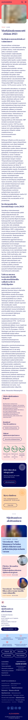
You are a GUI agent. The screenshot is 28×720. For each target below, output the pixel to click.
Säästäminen (20, 697)
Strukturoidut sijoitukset (8, 697)
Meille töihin (4, 664)
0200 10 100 (21, 664)
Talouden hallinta (20, 700)
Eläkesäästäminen (7, 615)
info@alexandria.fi (21, 670)
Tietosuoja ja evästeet (7, 670)
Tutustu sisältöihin (9, 629)
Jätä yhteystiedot (10, 482)
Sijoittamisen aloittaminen (9, 618)
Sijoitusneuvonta (16, 693)
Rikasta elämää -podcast (9, 621)
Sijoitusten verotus (18, 695)
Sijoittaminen (5, 625)
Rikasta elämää (14, 690)
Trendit (3, 616)
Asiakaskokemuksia (5, 683)
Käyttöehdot (4, 672)
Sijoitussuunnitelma (6, 695)
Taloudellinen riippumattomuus (7, 699)
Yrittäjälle (4, 623)
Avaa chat (10, 505)
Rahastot (4, 690)
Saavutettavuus (5, 675)
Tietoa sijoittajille (6, 666)
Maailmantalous (17, 688)
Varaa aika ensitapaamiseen (12, 439)
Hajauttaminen (5, 685)
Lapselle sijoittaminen (6, 687)
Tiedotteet (4, 620)
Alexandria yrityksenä (7, 668)
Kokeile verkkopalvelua (11, 428)
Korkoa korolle (14, 685)
